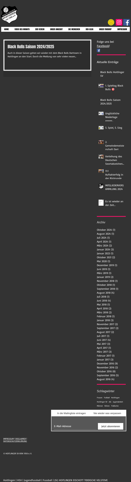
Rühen (107, 406)
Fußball (107, 397)
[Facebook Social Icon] (126, 22)
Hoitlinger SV (102, 402)
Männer (100, 406)
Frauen (99, 397)
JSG (110, 402)
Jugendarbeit (118, 402)
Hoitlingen (115, 397)
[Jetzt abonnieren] (110, 426)
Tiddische (115, 406)
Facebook (103, 46)
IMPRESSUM (8, 438)
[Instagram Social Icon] (119, 22)
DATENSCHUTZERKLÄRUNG (15, 441)
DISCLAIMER (20, 438)
